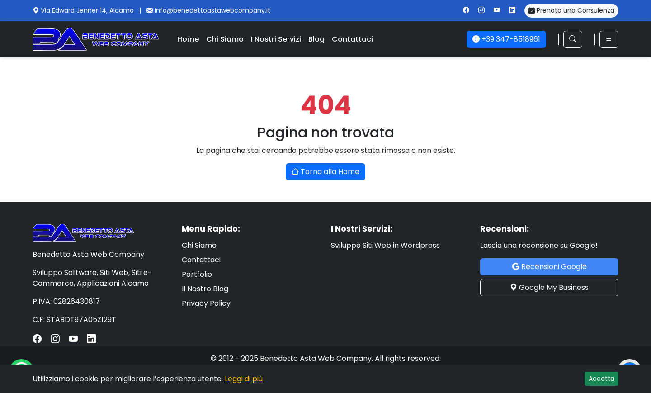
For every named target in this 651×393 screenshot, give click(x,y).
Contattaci (352, 39)
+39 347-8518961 (506, 39)
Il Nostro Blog (205, 289)
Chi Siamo (225, 39)
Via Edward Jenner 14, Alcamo (88, 10)
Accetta (601, 378)
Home (188, 39)
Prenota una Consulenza (571, 10)
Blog (316, 39)
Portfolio (197, 274)
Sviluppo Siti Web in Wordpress (385, 245)
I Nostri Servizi (276, 39)
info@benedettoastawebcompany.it (212, 10)
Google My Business (549, 287)
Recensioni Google (549, 266)
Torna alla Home (325, 171)
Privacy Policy (206, 303)
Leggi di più (244, 379)
